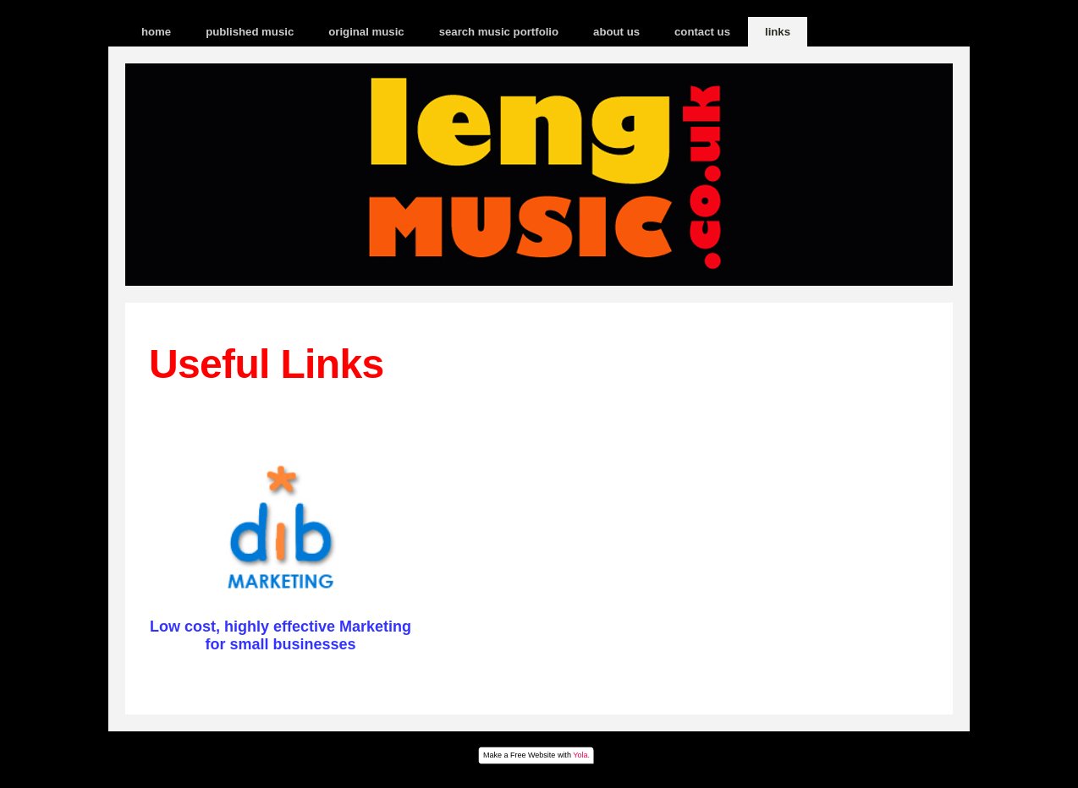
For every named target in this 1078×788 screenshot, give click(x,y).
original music (366, 31)
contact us (702, 31)
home (156, 31)
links (777, 31)
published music (250, 31)
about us (616, 31)
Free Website (532, 755)
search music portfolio (498, 31)
